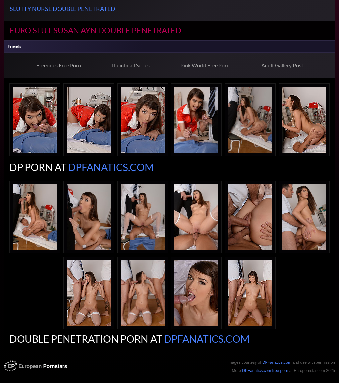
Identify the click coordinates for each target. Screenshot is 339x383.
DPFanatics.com (276, 362)
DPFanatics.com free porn (265, 370)
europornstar (35, 365)
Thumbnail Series (130, 65)
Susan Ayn (74, 30)
